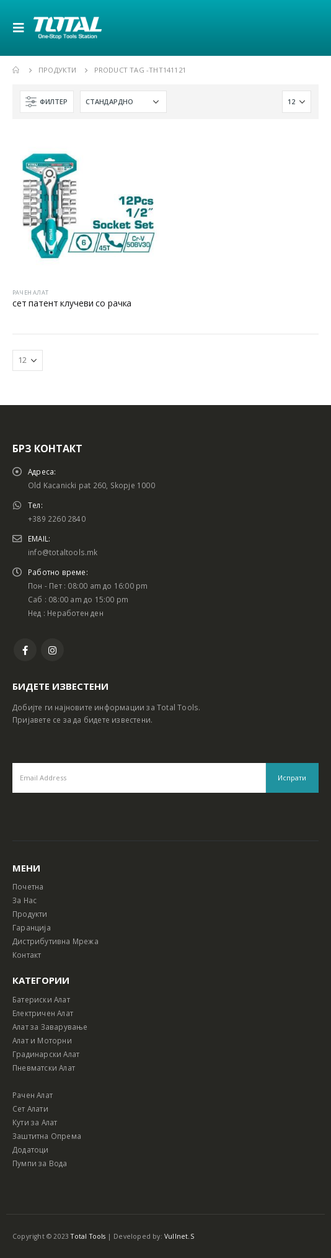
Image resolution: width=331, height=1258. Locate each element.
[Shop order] (123, 102)
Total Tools (88, 1236)
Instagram (52, 649)
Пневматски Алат (43, 1068)
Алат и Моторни (42, 1040)
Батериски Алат (41, 999)
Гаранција (31, 927)
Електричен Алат (42, 1013)
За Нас (24, 900)
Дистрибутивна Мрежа (55, 941)
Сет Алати (30, 1108)
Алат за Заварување (50, 1027)
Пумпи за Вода (40, 1163)
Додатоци (30, 1149)
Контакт (26, 955)
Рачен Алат (32, 1095)
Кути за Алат (34, 1122)
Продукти (30, 914)
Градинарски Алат (45, 1054)
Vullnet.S (179, 1236)
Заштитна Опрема (46, 1136)
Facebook (25, 649)
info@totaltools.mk (63, 552)
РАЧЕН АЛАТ (30, 292)
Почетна (27, 886)
